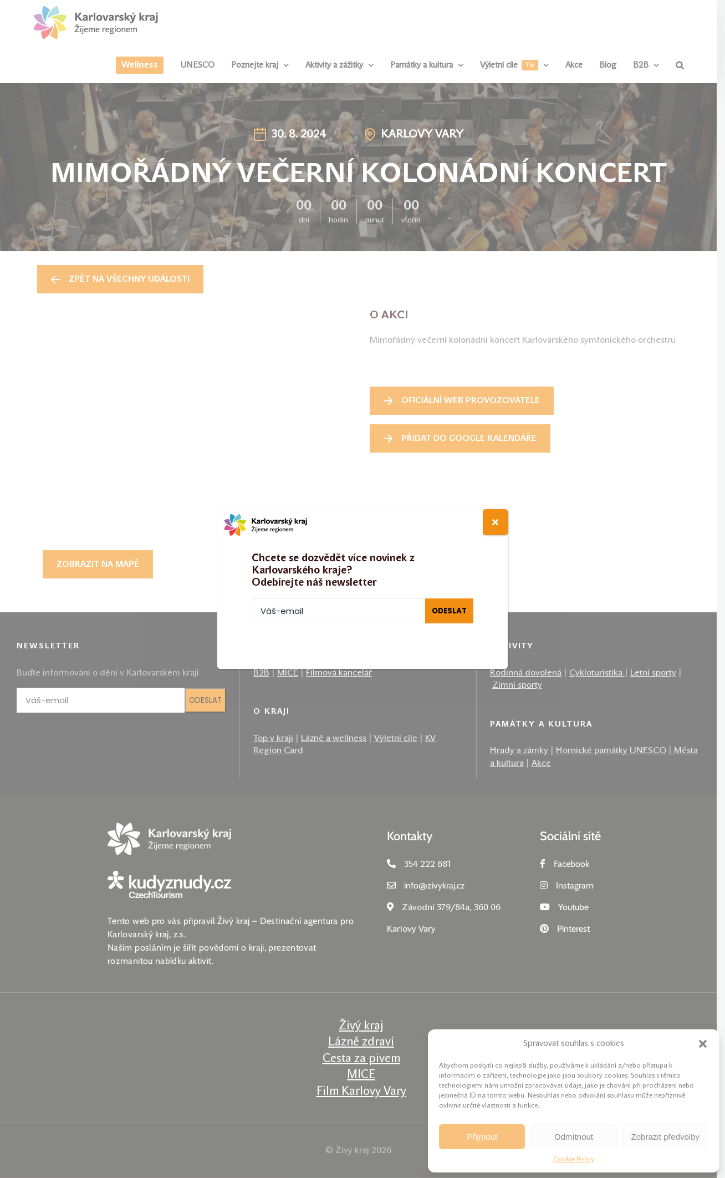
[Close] (495, 522)
